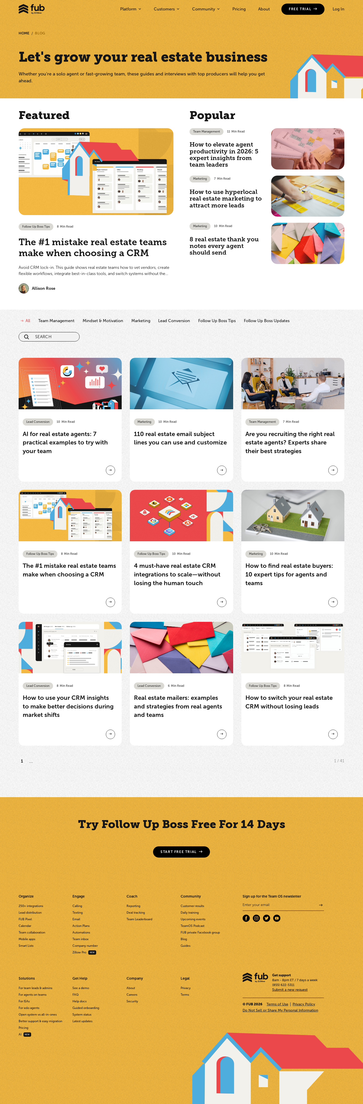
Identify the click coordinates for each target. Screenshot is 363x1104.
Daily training (190, 912)
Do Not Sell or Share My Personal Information (280, 1010)
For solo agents (29, 1008)
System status (81, 1014)
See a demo (80, 988)
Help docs (79, 1001)
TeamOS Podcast (192, 926)
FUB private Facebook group (200, 932)
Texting (77, 912)
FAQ (75, 994)
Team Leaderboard (139, 919)
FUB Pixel (25, 919)
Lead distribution (30, 912)
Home (24, 33)
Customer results (192, 906)
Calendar (25, 926)
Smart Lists (26, 946)
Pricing (239, 9)
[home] (32, 9)
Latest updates (82, 1021)
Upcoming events (193, 919)
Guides (185, 946)
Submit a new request (290, 990)
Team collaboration (32, 932)
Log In (338, 9)
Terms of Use (277, 1004)
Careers (132, 994)
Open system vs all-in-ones (38, 1014)
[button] (130, 9)
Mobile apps (27, 939)
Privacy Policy (304, 1004)
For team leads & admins (35, 988)
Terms (185, 994)
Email (76, 919)
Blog (40, 33)
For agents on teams (32, 994)
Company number (85, 946)
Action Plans (81, 926)
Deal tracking (136, 912)
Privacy (186, 988)
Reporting (133, 906)
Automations (81, 932)
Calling (77, 906)
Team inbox (80, 939)
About (264, 9)
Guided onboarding (85, 1008)
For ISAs (24, 1001)
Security (132, 1001)
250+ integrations (31, 906)
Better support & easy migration (40, 1021)
